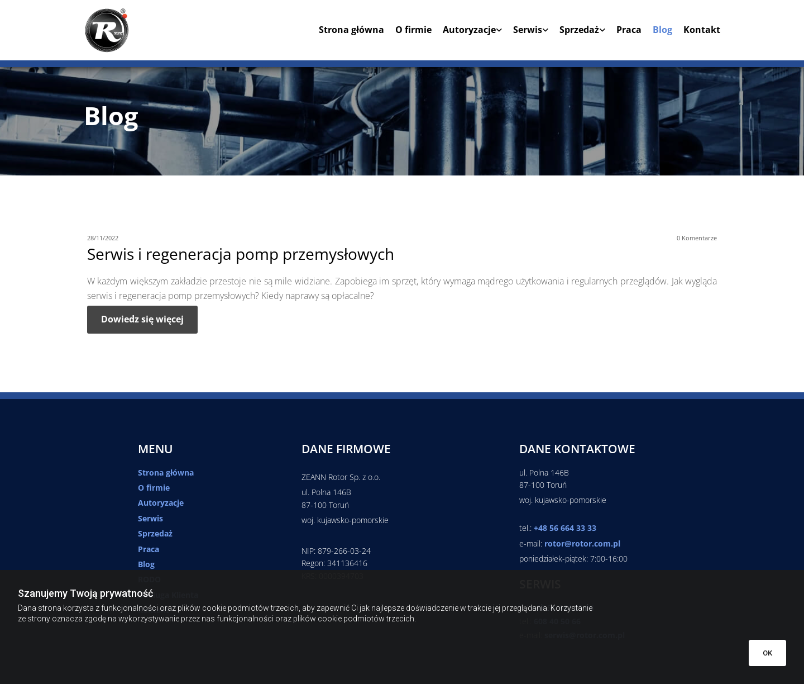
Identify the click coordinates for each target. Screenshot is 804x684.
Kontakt (701, 30)
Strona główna (351, 30)
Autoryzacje (469, 30)
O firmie (413, 30)
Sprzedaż (579, 30)
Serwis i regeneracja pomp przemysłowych (240, 254)
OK (767, 653)
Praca (629, 30)
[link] (467, 34)
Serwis (527, 30)
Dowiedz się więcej (142, 319)
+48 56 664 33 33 (565, 527)
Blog (662, 30)
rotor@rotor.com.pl (582, 543)
